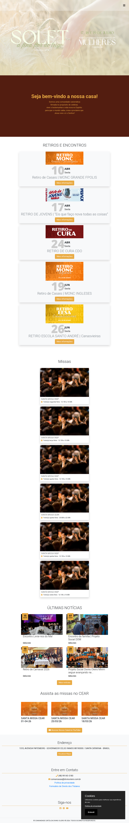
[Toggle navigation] (124, 5)
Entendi (91, 812)
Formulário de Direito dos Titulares (64, 786)
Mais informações (65, 183)
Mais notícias (64, 682)
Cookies (90, 796)
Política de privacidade (64, 783)
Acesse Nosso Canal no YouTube (64, 730)
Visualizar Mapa (64, 754)
